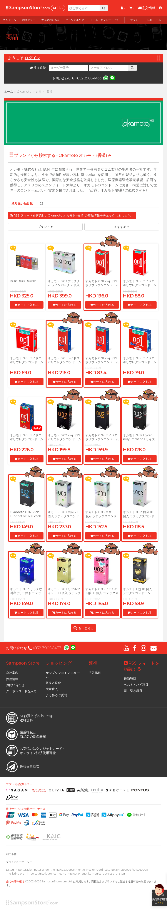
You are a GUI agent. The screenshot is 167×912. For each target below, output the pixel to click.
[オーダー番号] (68, 68)
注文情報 (146, 8)
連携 (93, 663)
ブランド (45, 227)
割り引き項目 (133, 691)
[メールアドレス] (108, 68)
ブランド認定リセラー (19, 784)
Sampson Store (23, 663)
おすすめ (121, 227)
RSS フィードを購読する (141, 665)
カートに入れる (27, 305)
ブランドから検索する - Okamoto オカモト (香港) (63, 155)
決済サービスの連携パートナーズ (25, 809)
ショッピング (59, 663)
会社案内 (12, 673)
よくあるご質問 (56, 695)
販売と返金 (53, 683)
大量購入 (52, 689)
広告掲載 (95, 673)
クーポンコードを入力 (21, 691)
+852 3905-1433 (87, 78)
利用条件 (11, 854)
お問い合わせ (15, 685)
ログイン (32, 57)
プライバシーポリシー (19, 861)
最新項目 (130, 678)
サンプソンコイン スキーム (63, 675)
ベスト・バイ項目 (136, 685)
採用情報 (12, 679)
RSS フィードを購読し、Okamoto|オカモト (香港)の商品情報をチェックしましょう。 (71, 215)
